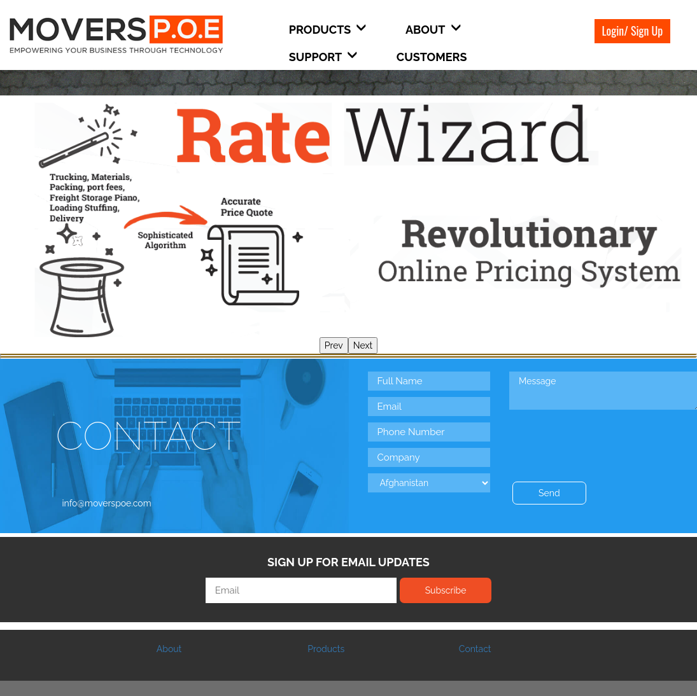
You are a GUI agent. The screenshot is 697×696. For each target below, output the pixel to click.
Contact (475, 649)
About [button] (433, 29)
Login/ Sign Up (632, 30)
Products (325, 649)
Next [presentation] (362, 345)
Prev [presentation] (334, 345)
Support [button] (323, 57)
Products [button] (328, 29)
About (169, 649)
